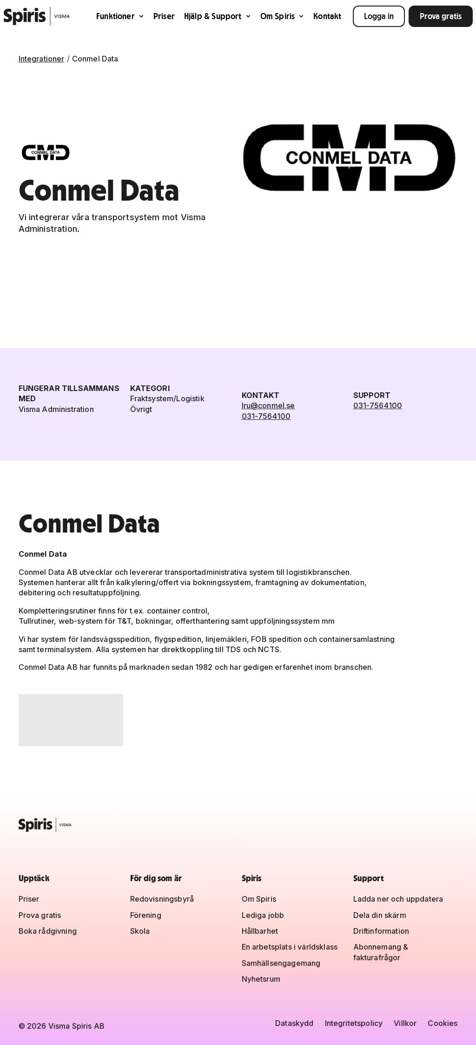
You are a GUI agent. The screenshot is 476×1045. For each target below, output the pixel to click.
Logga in (379, 16)
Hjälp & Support (217, 16)
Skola (140, 931)
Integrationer (42, 58)
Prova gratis (441, 16)
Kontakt (327, 16)
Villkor (405, 1023)
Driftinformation (381, 931)
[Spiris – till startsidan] (238, 824)
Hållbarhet (260, 931)
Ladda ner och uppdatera (398, 898)
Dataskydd (294, 1023)
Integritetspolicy (354, 1023)
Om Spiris (282, 16)
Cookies (442, 1023)
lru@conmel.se (268, 405)
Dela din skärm (379, 915)
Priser (164, 16)
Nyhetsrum (261, 979)
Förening (145, 915)
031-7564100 (266, 416)
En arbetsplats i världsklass (289, 946)
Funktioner (120, 16)
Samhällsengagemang (281, 963)
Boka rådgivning (48, 931)
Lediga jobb (263, 915)
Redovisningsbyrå (162, 898)
